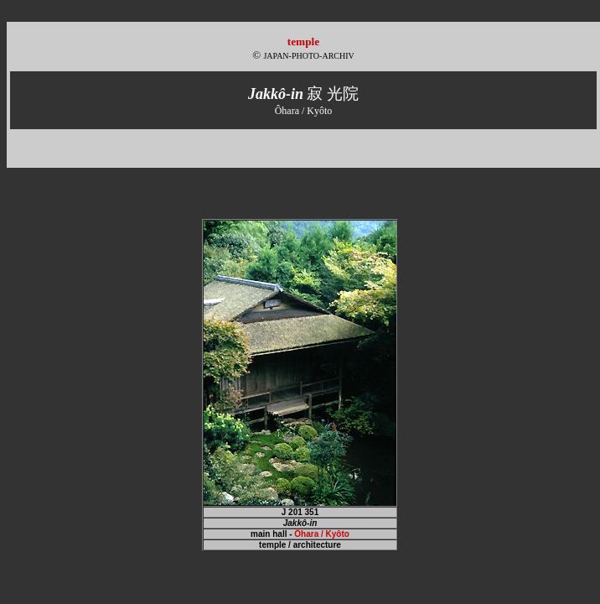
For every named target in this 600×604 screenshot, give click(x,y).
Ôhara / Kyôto (321, 534)
